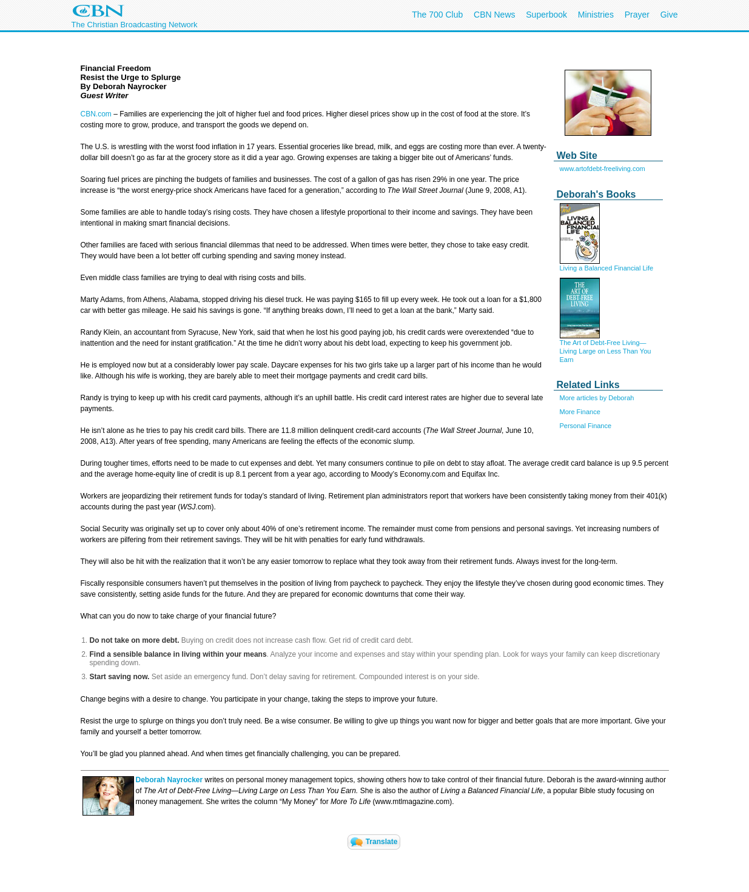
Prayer (637, 14)
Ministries (596, 14)
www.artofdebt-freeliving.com (602, 168)
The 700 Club (437, 14)
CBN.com (96, 114)
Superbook (546, 14)
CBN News (494, 14)
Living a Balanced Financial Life (607, 268)
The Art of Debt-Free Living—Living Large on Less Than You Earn (605, 351)
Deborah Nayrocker (169, 780)
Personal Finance (586, 425)
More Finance (580, 411)
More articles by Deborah (597, 397)
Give (669, 14)
